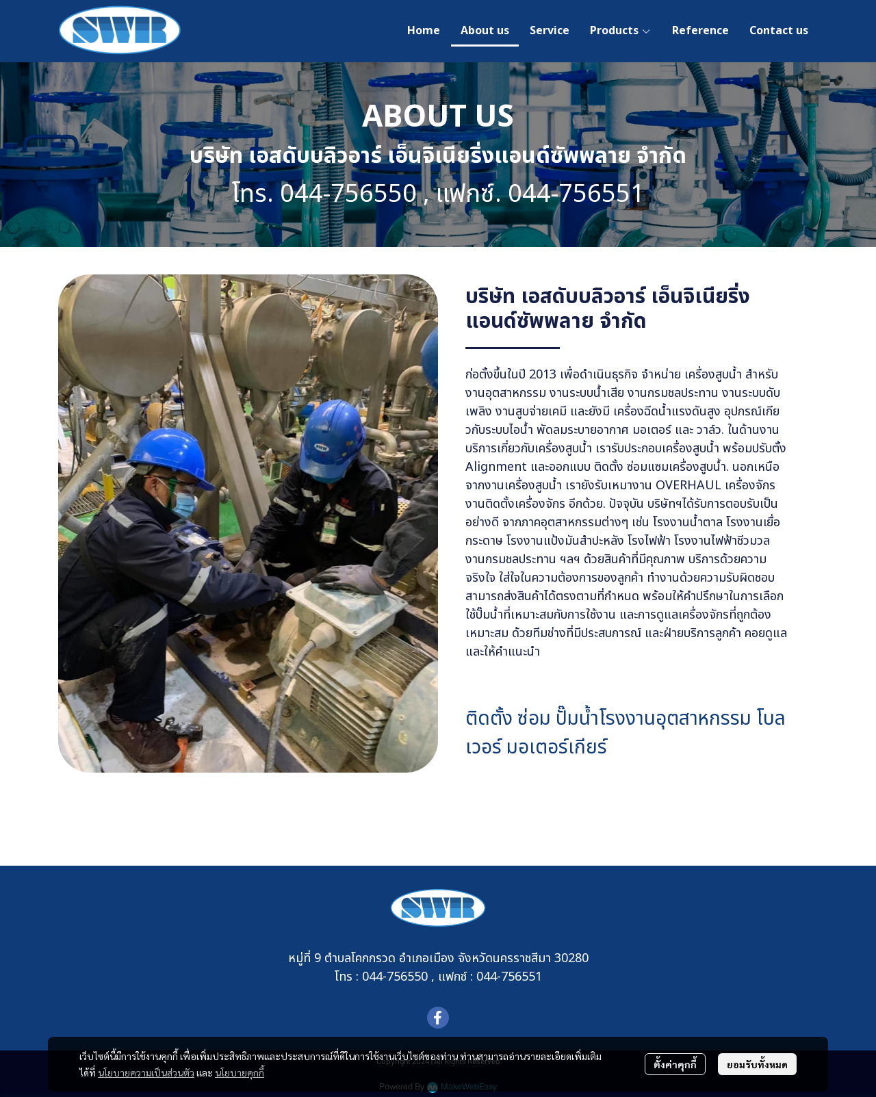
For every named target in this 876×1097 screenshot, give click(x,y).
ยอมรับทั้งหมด (757, 1064)
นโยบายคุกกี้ (239, 1072)
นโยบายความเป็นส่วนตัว (146, 1072)
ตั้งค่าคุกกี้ (675, 1064)
